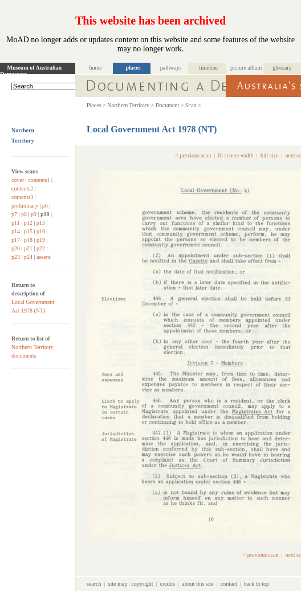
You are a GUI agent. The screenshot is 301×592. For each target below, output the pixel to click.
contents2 (22, 188)
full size (269, 155)
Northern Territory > (130, 105)
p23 (15, 257)
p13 (40, 223)
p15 (28, 231)
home (96, 67)
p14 (15, 231)
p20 (15, 248)
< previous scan (193, 155)
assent (43, 257)
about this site (198, 584)
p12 (28, 223)
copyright (142, 584)
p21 (28, 248)
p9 (33, 214)
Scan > (193, 105)
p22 (40, 248)
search (94, 584)
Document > (170, 105)
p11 (15, 223)
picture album (246, 67)
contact (229, 584)
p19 (40, 240)
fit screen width (235, 155)
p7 (14, 214)
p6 (45, 205)
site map (118, 584)
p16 (40, 231)
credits (168, 584)
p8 (24, 214)
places (133, 67)
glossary (281, 67)
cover (17, 180)
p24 (28, 257)
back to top (256, 584)
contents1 (39, 180)
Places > (96, 105)
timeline (208, 67)
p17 (15, 240)
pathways (171, 67)
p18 (28, 240)
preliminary (24, 205)
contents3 (22, 197)
